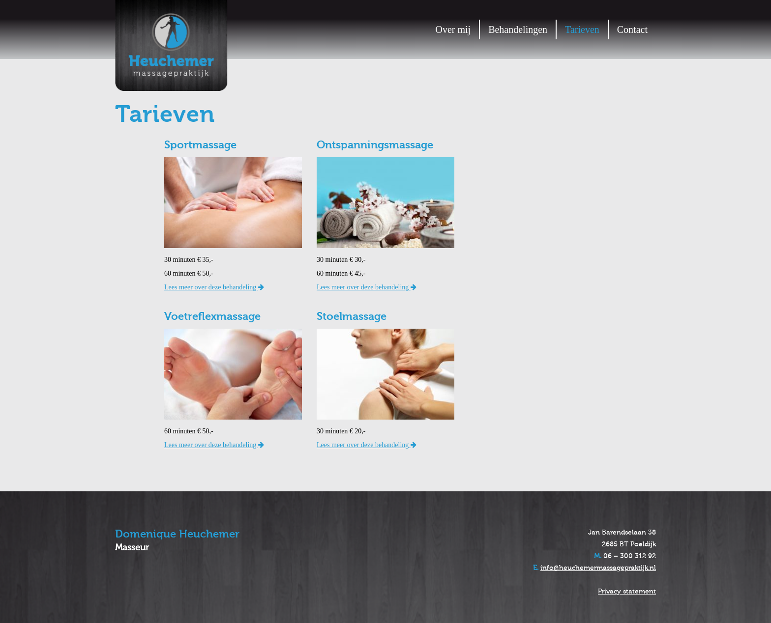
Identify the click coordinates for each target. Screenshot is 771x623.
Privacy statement (627, 591)
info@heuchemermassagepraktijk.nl (598, 568)
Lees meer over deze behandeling (214, 287)
